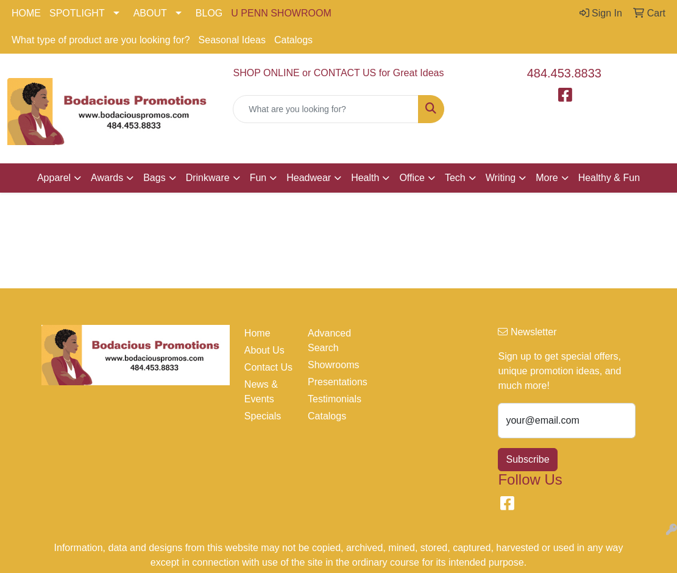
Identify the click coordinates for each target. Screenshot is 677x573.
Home (257, 333)
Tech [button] (455, 178)
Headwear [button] (308, 178)
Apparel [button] (54, 178)
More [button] (547, 178)
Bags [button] (154, 178)
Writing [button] (501, 178)
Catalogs (293, 40)
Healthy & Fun (609, 178)
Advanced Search (329, 340)
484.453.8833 (564, 73)
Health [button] (365, 178)
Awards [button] (107, 178)
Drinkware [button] (208, 178)
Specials (262, 416)
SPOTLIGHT (77, 13)
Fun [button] (258, 178)
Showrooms (332, 365)
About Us (264, 350)
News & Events (261, 391)
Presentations (332, 382)
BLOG (209, 13)
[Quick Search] (325, 109)
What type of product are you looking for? (101, 40)
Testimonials (332, 399)
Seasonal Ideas (232, 40)
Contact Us (268, 367)
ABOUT (150, 13)
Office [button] (412, 178)
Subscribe (527, 459)
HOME (26, 13)
